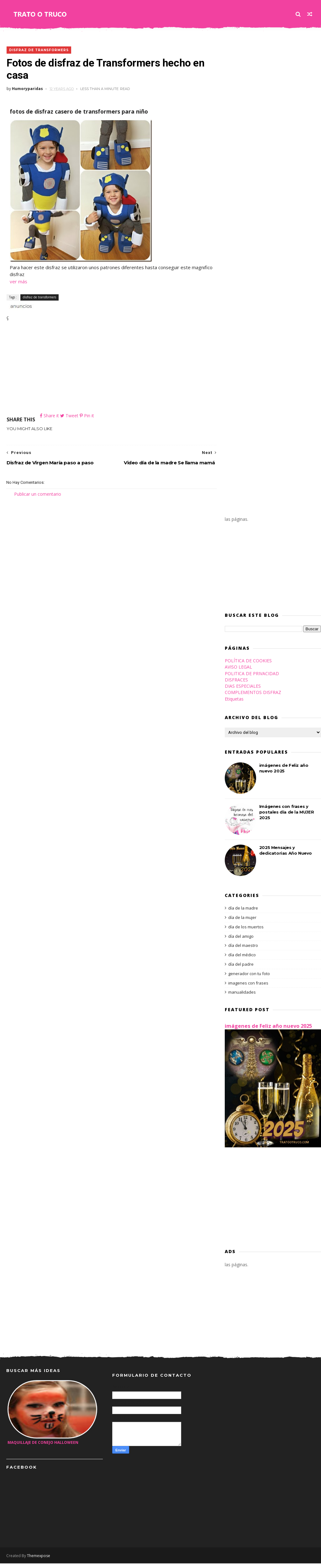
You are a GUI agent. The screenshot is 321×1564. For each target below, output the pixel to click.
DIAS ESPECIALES (243, 687)
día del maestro (243, 946)
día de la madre (243, 909)
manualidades (242, 993)
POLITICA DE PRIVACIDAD (252, 674)
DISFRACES (236, 681)
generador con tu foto (249, 974)
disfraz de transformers (38, 50)
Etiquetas (234, 699)
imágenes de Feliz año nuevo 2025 (268, 1026)
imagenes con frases (248, 983)
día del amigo (241, 937)
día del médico (242, 955)
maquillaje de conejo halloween (43, 1443)
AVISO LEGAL (238, 668)
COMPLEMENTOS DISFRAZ (253, 693)
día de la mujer (242, 918)
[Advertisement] (109, 369)
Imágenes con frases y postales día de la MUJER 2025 (286, 813)
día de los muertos (246, 927)
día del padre (241, 965)
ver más (18, 282)
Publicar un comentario (37, 495)
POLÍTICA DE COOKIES (248, 662)
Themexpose (38, 1556)
